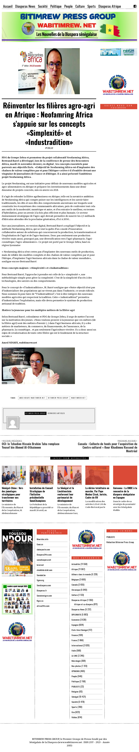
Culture (75, 594)
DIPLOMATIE (76, 613)
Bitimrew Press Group (35, 413)
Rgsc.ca (40, 599)
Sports (74, 703)
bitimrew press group (58, 398)
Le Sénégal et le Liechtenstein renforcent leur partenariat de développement (65, 494)
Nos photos (76, 663)
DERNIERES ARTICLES (56, 413)
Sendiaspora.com (44, 584)
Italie (74, 648)
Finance (75, 633)
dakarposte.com (43, 549)
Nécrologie (76, 658)
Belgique (75, 579)
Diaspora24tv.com (44, 554)
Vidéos (74, 713)
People (74, 673)
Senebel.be (41, 574)
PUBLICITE (76, 683)
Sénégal (75, 693)
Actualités (76, 564)
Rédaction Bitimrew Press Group (120, 542)
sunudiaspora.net (44, 559)
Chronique (76, 589)
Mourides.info (42, 539)
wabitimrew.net (78, 398)
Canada (74, 584)
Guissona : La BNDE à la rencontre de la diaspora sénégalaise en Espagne (125, 492)
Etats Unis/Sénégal (79, 628)
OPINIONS (76, 668)
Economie (75, 618)
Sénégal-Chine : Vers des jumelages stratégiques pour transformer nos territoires (12, 494)
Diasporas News (78, 608)
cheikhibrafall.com (44, 569)
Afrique (75, 569)
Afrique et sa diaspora (83, 603)
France (74, 638)
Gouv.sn (40, 544)
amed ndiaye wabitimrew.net (32, 398)
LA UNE (74, 653)
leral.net (40, 564)
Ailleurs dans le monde (81, 574)
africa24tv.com (43, 604)
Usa (73, 708)
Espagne (75, 623)
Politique (75, 678)
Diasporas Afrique (79, 599)
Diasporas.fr (42, 589)
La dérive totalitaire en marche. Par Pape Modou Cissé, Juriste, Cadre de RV (97, 492)
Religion (75, 688)
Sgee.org (40, 579)
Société (75, 698)
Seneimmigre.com (44, 594)
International (77, 643)
